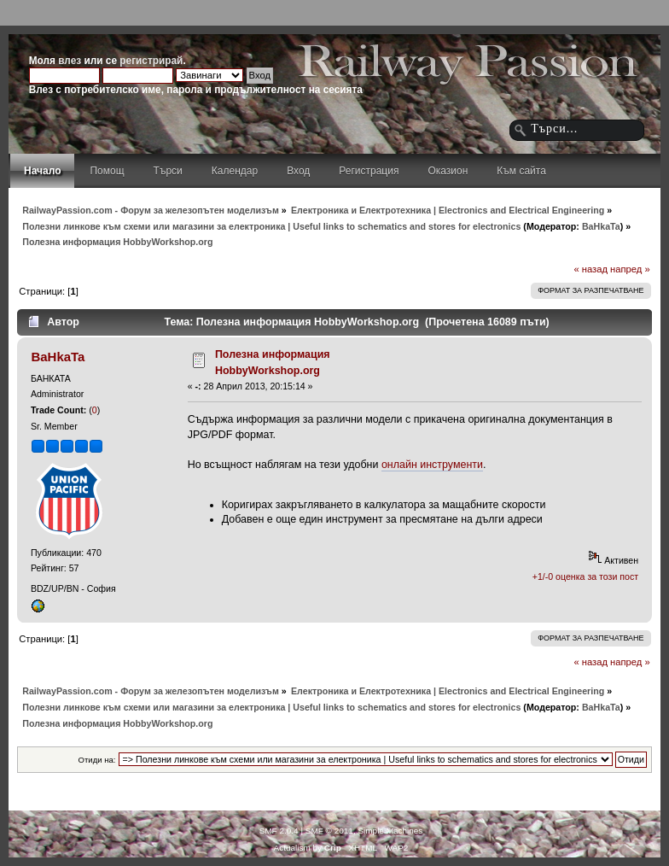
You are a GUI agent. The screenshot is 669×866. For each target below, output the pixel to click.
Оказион (448, 171)
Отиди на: (97, 759)
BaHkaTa (601, 226)
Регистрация (368, 171)
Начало (42, 171)
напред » (630, 269)
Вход (298, 171)
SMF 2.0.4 (279, 830)
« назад (590, 269)
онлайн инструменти (432, 465)
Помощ (107, 171)
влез (69, 61)
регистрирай (151, 61)
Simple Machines (390, 830)
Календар (235, 171)
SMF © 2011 (329, 830)
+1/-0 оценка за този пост (585, 576)
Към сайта (521, 171)
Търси (168, 171)
